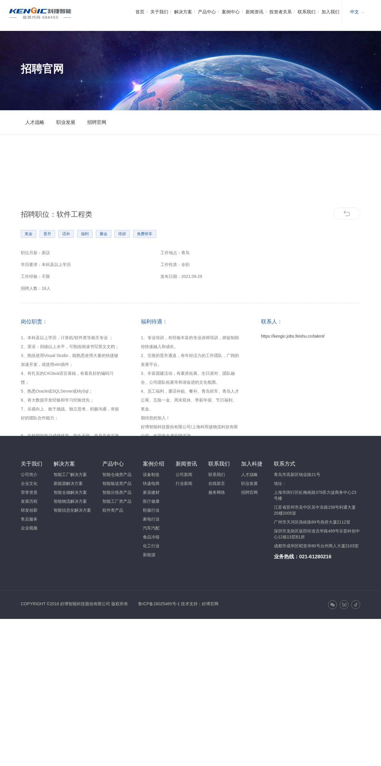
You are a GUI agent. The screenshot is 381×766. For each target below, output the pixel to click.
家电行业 (151, 519)
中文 (354, 11)
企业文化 (29, 483)
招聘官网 (96, 122)
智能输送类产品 (117, 483)
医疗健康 (151, 501)
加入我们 (330, 11)
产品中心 (207, 11)
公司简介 (29, 474)
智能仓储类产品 (117, 474)
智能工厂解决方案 (70, 474)
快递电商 (151, 483)
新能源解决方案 (68, 483)
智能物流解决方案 (70, 501)
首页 (139, 11)
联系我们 (307, 11)
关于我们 (159, 11)
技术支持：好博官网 (199, 603)
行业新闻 (184, 483)
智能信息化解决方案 (72, 510)
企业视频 (29, 528)
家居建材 (151, 492)
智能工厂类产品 (117, 501)
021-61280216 (315, 556)
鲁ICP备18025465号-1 (159, 603)
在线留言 (216, 483)
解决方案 (183, 11)
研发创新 (29, 510)
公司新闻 (184, 474)
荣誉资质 (29, 492)
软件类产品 (112, 510)
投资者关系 (280, 11)
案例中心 (231, 11)
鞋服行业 (151, 510)
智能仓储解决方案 (70, 492)
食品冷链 (151, 537)
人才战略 (34, 122)
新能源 (149, 554)
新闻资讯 (254, 11)
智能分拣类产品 (117, 492)
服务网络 (216, 492)
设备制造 (151, 474)
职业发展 (65, 122)
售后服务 (29, 519)
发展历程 (29, 501)
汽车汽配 (151, 528)
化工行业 (151, 545)
